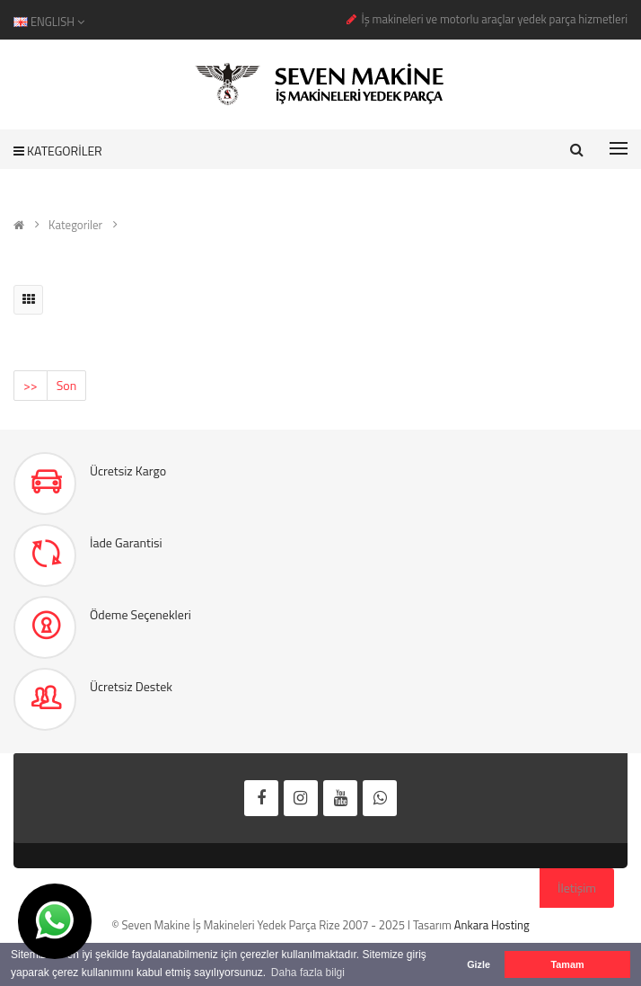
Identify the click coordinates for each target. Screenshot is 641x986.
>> (30, 385)
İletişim (577, 887)
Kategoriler (75, 224)
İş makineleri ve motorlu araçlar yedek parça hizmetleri (494, 19)
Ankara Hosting (492, 925)
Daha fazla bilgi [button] (308, 972)
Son (67, 385)
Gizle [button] (478, 964)
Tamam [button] (567, 964)
